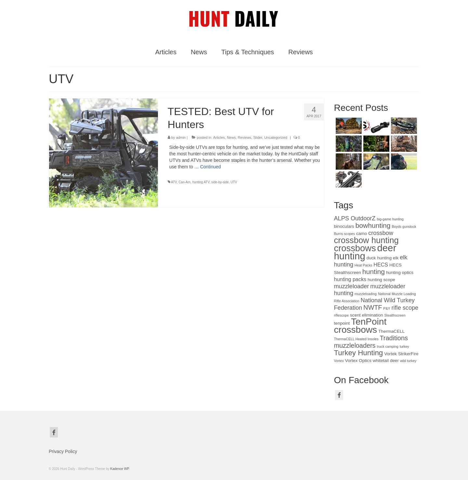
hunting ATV (201, 182)
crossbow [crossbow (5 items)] (380, 233)
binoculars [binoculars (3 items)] (344, 226)
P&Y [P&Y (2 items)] (386, 308)
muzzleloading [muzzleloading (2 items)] (366, 294)
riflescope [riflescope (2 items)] (341, 315)
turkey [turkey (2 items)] (404, 346)
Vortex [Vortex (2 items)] (339, 361)
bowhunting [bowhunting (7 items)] (373, 225)
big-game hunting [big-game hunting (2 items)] (390, 219)
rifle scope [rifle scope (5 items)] (405, 308)
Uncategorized (275, 137)
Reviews (245, 137)
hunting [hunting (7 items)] (373, 271)
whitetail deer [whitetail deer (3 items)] (386, 360)
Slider (257, 137)
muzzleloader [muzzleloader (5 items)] (351, 286)
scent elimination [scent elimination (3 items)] (366, 315)
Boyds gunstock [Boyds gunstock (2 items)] (404, 226)
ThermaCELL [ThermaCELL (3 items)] (391, 331)
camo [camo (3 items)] (361, 233)
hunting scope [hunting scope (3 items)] (381, 279)
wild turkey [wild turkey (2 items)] (408, 361)
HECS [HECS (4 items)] (380, 264)
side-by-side (220, 182)
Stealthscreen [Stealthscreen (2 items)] (395, 315)
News (231, 137)
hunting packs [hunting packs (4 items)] (350, 279)
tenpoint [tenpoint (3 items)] (342, 323)
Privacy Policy (63, 451)
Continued (210, 166)
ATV (174, 182)
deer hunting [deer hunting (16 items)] (365, 251)
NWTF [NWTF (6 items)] (372, 307)
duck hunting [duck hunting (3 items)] (379, 257)
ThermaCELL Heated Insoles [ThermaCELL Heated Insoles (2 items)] (356, 339)
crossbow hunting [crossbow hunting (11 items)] (366, 240)
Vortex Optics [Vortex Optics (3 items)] (358, 360)
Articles (219, 137)
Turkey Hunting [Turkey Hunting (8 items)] (358, 353)
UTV (234, 182)
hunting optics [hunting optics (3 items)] (399, 272)
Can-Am (184, 182)
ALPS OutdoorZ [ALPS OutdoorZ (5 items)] (355, 218)
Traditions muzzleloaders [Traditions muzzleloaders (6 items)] (371, 341)
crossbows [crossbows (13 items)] (355, 248)
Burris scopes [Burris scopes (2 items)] (344, 234)
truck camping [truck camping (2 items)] (387, 346)
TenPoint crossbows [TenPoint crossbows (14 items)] (360, 326)
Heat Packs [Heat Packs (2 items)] (363, 265)
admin (181, 137)
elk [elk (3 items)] (395, 257)
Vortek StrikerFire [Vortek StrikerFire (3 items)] (401, 353)
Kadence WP (119, 469)
